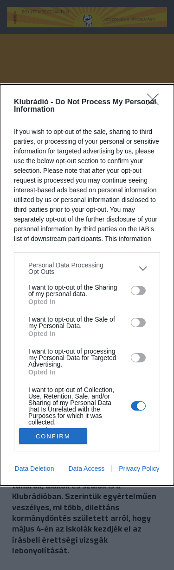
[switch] (138, 290)
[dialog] (87, 285)
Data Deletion (34, 468)
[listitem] (87, 268)
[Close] (156, 102)
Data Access (86, 468)
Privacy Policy (139, 468)
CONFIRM (53, 435)
